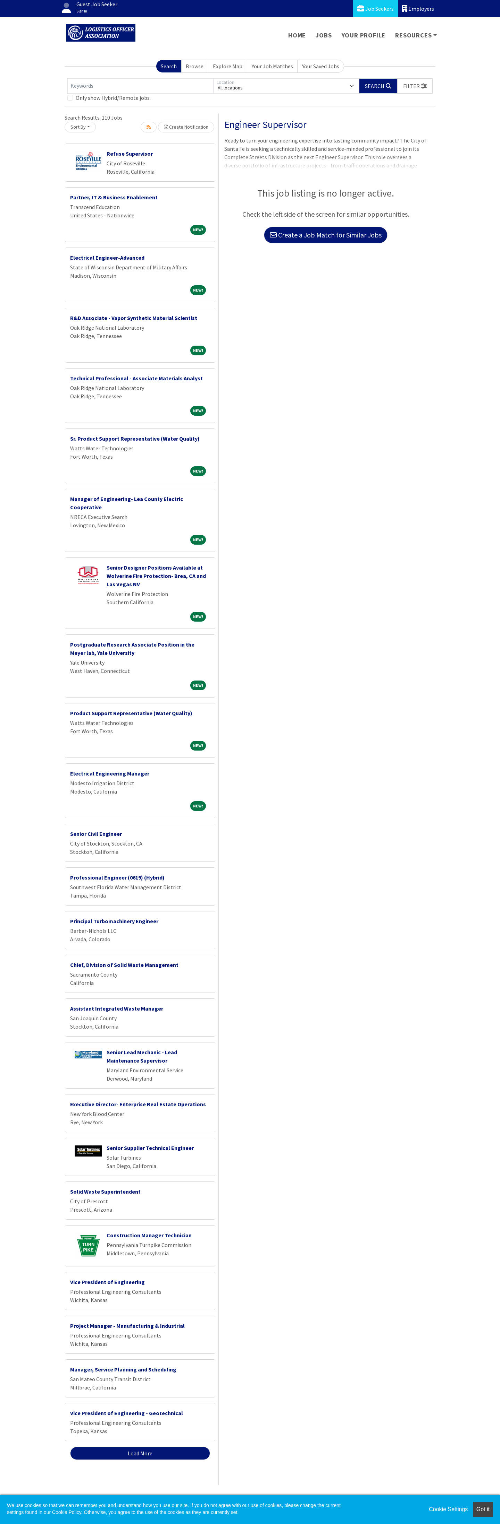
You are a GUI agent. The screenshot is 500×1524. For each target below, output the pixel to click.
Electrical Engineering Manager (109, 773)
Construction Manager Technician (149, 1235)
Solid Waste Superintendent (105, 1191)
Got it (483, 1509)
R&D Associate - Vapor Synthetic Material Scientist (133, 317)
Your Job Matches (272, 66)
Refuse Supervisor (130, 153)
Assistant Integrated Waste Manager (116, 1008)
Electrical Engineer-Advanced (107, 257)
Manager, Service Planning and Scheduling (123, 1369)
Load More (140, 1453)
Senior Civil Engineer (96, 833)
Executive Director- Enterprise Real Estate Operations (138, 1104)
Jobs (324, 35)
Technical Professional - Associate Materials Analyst (136, 378)
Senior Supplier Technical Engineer (150, 1147)
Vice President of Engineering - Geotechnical (126, 1413)
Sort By (78, 127)
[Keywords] (140, 86)
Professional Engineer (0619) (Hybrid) (117, 877)
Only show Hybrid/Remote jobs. (113, 97)
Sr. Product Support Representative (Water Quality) (135, 438)
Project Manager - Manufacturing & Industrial (127, 1325)
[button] (415, 86)
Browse (194, 66)
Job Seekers (375, 8)
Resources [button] (413, 35)
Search (169, 66)
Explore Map (227, 66)
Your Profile (364, 35)
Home (297, 35)
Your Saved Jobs (320, 66)
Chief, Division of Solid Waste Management (124, 964)
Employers (418, 8)
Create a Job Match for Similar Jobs (326, 235)
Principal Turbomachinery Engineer (114, 921)
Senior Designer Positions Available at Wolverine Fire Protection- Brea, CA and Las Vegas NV (156, 576)
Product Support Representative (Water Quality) (131, 713)
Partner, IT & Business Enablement (114, 197)
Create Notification (186, 127)
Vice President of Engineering (107, 1282)
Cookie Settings (448, 1509)
